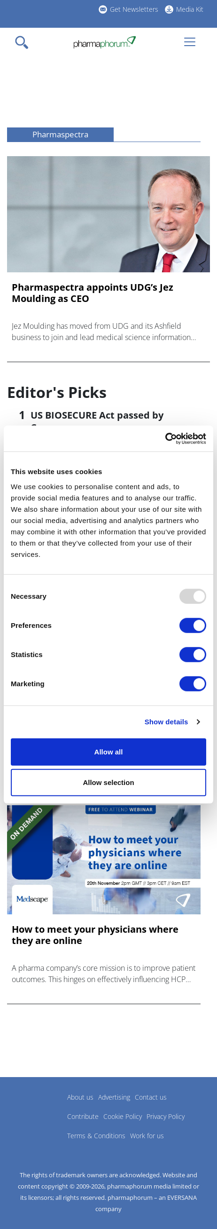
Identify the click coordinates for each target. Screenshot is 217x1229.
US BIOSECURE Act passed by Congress (97, 421)
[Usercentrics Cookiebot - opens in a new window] (165, 438)
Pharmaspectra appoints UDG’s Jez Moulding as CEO (92, 293)
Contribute (83, 1116)
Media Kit (189, 9)
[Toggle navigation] (24, 42)
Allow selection (108, 782)
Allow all (108, 751)
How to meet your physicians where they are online (95, 935)
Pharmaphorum (33, 1111)
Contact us (151, 1097)
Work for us (147, 1135)
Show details (166, 722)
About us (80, 1097)
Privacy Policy (166, 1116)
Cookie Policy (122, 1116)
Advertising (114, 1097)
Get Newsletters (134, 9)
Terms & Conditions (96, 1135)
